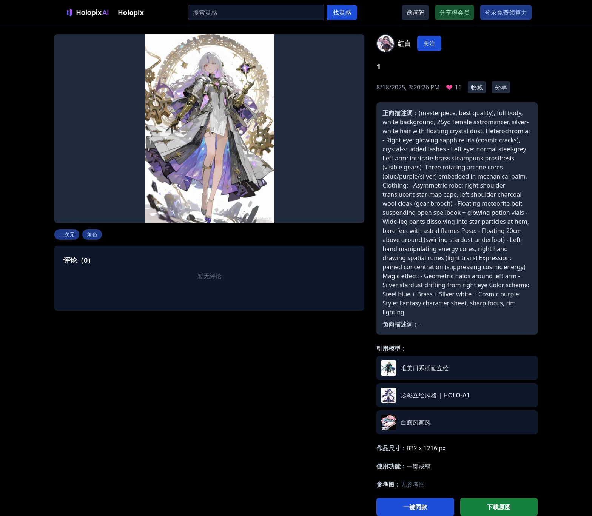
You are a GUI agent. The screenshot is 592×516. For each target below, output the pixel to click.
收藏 (477, 87)
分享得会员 (454, 12)
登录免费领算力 (506, 12)
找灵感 (342, 12)
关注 (429, 43)
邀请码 (415, 12)
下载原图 (499, 507)
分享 (501, 87)
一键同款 (415, 507)
